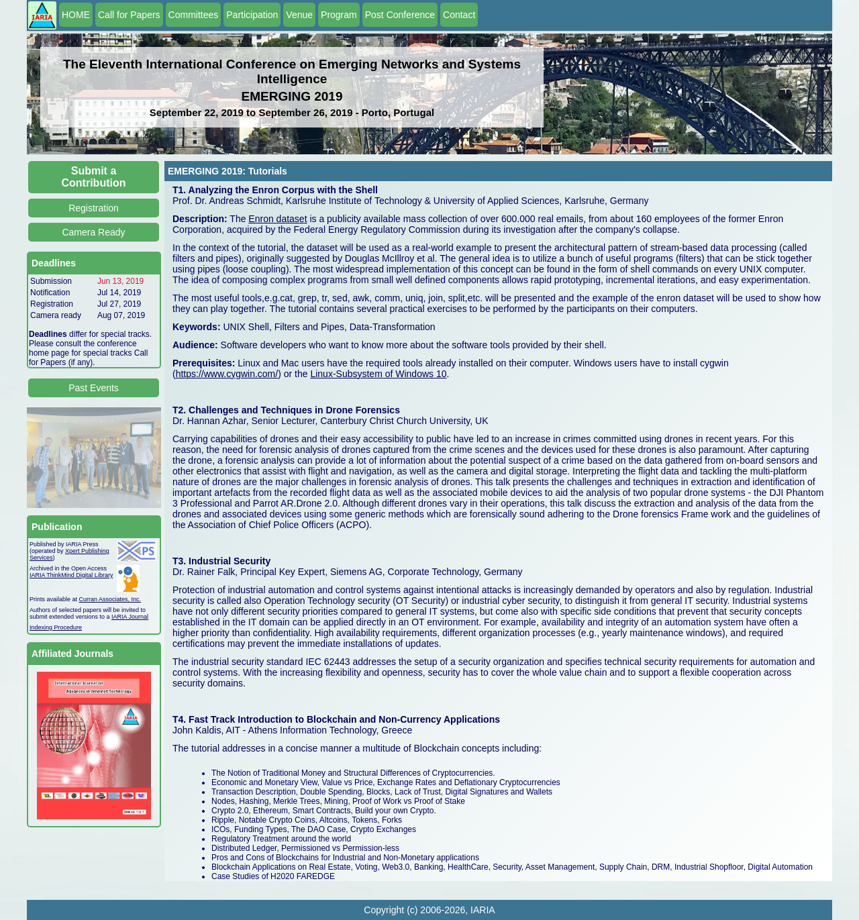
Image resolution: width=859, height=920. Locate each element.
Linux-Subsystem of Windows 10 (378, 373)
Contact (459, 14)
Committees (193, 14)
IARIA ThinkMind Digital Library (71, 575)
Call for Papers (129, 14)
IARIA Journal (129, 616)
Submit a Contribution (94, 177)
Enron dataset (277, 218)
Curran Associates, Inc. (110, 599)
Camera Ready (93, 232)
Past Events (93, 387)
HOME (76, 14)
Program (339, 14)
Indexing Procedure (56, 627)
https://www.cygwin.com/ (227, 373)
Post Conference (400, 14)
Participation (252, 14)
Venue (299, 14)
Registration (93, 208)
